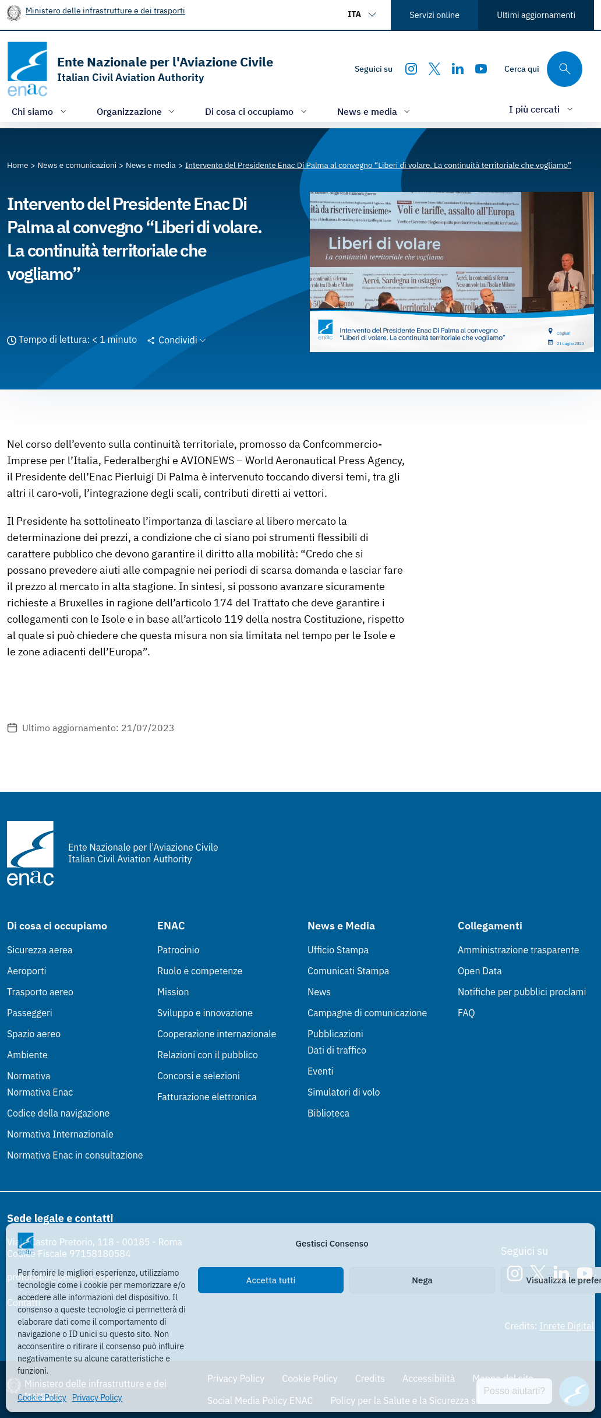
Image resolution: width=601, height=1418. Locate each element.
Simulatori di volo (343, 1092)
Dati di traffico (336, 1050)
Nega (422, 1280)
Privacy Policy (97, 1397)
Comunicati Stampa (348, 971)
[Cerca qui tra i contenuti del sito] (543, 69)
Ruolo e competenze (199, 971)
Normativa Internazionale (60, 1134)
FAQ (466, 1013)
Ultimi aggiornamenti (536, 14)
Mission (173, 992)
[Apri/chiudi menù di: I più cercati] (542, 109)
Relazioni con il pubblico (207, 1055)
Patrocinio (178, 950)
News (319, 992)
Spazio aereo (34, 1034)
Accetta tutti (271, 1280)
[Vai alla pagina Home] (18, 165)
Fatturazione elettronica (207, 1097)
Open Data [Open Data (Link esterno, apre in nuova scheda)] (480, 971)
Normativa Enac (40, 1092)
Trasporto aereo (40, 992)
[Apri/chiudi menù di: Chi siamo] (40, 111)
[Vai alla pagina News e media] (151, 165)
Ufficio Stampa (338, 950)
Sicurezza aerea (40, 950)
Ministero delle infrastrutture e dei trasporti (105, 10)
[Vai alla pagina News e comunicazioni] (77, 165)
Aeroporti (27, 971)
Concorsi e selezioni (198, 1076)
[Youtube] (481, 69)
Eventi (320, 1071)
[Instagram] (411, 69)
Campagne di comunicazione (367, 1013)
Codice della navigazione (58, 1113)
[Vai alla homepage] (140, 69)
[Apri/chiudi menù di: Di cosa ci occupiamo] (257, 111)
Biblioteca (328, 1113)
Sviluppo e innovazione (205, 1013)
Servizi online (434, 14)
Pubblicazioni (335, 1034)
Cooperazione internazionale (216, 1034)
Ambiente (27, 1055)
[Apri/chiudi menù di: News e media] (375, 111)
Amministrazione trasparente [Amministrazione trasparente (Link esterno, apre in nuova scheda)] (518, 950)
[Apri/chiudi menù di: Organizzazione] (137, 111)
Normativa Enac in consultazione (75, 1155)
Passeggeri (29, 1013)
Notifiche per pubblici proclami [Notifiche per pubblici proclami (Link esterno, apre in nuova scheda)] (522, 992)
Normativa (29, 1076)
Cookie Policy (41, 1397)
